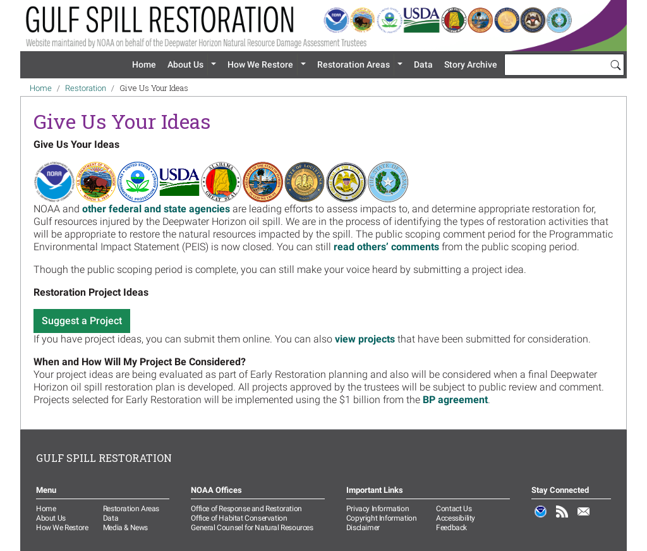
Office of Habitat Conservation (239, 518)
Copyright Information (381, 518)
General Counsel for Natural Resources (252, 527)
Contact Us (453, 508)
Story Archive (470, 64)
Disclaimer (363, 527)
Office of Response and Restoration (246, 508)
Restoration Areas (353, 64)
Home (144, 64)
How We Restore (260, 64)
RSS (562, 518)
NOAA (541, 518)
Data (423, 64)
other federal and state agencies (156, 209)
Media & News (125, 527)
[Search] (615, 64)
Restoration (85, 88)
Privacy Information (377, 508)
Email (583, 518)
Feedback (451, 527)
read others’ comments (386, 247)
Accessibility (455, 518)
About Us (185, 64)
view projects (365, 339)
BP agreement (455, 400)
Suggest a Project (82, 321)
